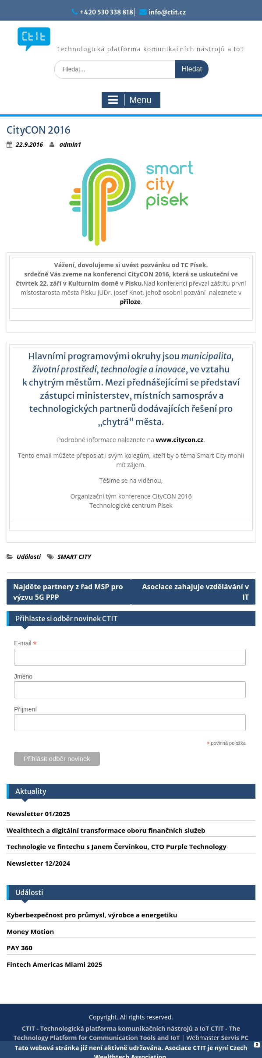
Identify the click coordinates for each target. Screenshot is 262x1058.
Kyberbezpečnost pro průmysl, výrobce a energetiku (92, 914)
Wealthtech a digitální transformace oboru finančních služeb (106, 830)
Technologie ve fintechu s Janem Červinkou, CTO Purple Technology (117, 846)
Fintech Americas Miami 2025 (54, 964)
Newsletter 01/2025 (38, 813)
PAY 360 (19, 947)
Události (29, 556)
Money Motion (30, 931)
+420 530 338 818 (106, 12)
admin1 (70, 144)
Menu (129, 100)
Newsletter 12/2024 (38, 863)
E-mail (25, 643)
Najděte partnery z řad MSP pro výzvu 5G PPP (68, 592)
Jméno (23, 676)
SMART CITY (74, 556)
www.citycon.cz (180, 439)
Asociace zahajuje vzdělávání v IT (195, 592)
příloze (130, 301)
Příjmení (25, 709)
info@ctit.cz (167, 12)
